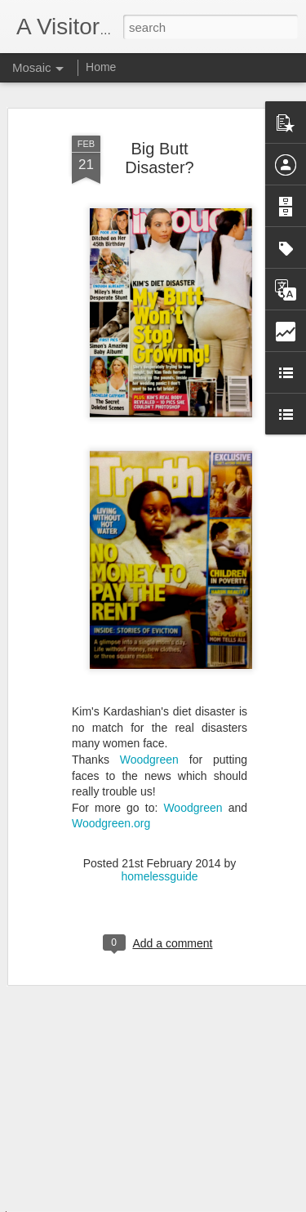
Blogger (204, 1203)
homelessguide (159, 861)
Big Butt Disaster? (159, 144)
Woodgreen (149, 745)
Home (101, 67)
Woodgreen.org (111, 809)
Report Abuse (251, 1203)
